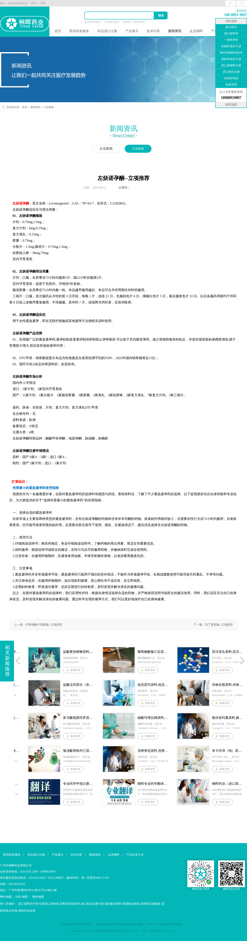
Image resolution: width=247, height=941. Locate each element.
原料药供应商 (26, 910)
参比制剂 (231, 27)
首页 (58, 31)
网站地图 (6, 896)
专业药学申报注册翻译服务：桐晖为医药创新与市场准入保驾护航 (148, 783)
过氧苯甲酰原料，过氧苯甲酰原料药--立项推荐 (74, 783)
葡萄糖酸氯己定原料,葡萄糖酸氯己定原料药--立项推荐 (223, 651)
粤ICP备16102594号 (127, 930)
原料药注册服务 (151, 903)
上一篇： (38, 624)
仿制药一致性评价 (133, 21)
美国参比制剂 (131, 903)
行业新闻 (49, 107)
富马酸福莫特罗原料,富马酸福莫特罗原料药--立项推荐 (148, 717)
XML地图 (21, 896)
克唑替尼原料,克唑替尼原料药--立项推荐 (223, 750)
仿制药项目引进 (231, 46)
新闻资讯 (35, 107)
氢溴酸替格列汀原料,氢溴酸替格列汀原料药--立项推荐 (148, 750)
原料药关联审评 (70, 903)
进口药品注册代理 (92, 903)
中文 (242, 3)
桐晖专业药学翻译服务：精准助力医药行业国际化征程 (223, 783)
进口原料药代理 (28, 903)
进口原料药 (231, 33)
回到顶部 (231, 21)
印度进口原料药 (49, 903)
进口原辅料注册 (231, 65)
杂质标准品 (112, 21)
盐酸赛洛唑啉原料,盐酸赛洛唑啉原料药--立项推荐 (148, 651)
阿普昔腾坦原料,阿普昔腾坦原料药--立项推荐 (74, 651)
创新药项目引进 (231, 59)
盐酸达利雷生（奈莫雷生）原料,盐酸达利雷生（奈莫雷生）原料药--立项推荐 (148, 684)
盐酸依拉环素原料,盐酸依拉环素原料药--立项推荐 (74, 684)
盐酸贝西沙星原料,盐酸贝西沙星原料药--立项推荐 (74, 717)
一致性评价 (231, 39)
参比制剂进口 (93, 21)
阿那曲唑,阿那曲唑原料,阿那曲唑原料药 (74, 750)
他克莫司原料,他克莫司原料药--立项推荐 (223, 684)
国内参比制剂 (113, 903)
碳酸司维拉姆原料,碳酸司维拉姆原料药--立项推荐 (223, 717)
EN (231, 3)
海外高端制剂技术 (231, 52)
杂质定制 (231, 84)
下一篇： (213, 624)
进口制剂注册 (231, 71)
